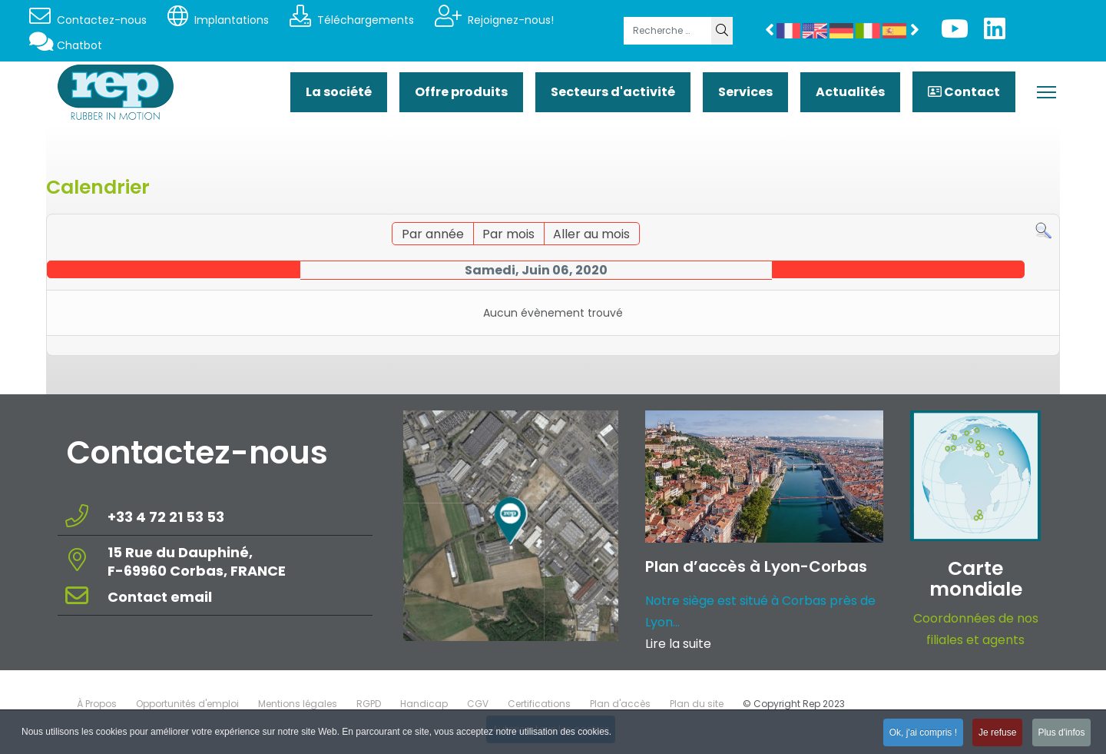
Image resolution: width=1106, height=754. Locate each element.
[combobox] (668, 31)
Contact (964, 92)
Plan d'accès (620, 703)
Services (745, 92)
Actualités (850, 92)
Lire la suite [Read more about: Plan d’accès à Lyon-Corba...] (678, 644)
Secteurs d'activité (613, 92)
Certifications (539, 703)
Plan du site (697, 703)
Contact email (161, 596)
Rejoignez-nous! (494, 20)
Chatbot (65, 45)
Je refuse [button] (996, 734)
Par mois (508, 234)
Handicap (424, 703)
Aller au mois (591, 234)
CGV (477, 703)
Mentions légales (297, 703)
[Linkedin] (994, 33)
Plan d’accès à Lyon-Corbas (756, 566)
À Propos (97, 703)
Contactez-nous (88, 20)
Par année (433, 234)
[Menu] (1046, 92)
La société (339, 92)
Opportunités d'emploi (187, 703)
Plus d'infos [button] (1061, 734)
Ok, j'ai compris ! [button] (921, 734)
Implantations (218, 20)
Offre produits (461, 92)
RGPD (368, 703)
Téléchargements (352, 20)
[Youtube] (955, 33)
